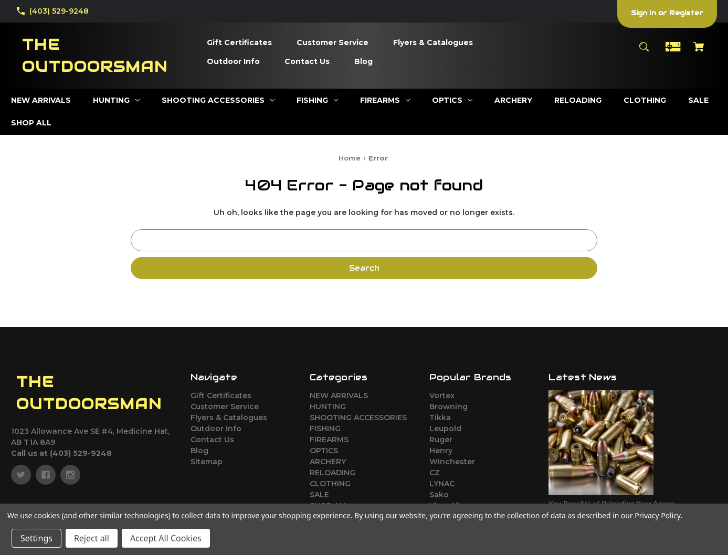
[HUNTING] (116, 100)
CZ (434, 472)
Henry (440, 450)
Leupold (445, 428)
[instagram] (70, 474)
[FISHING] (317, 100)
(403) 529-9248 (59, 11)
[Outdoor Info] (233, 61)
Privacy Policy (657, 515)
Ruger (440, 439)
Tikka (440, 417)
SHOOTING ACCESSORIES (358, 417)
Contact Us (212, 439)
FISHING (325, 428)
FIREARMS (329, 439)
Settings (36, 538)
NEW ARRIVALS (339, 395)
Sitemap (207, 461)
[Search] (644, 51)
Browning (448, 406)
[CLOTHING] (645, 100)
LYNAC (442, 483)
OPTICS (324, 450)
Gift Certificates (221, 395)
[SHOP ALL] (31, 123)
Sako (439, 494)
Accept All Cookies (166, 538)
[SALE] (698, 100)
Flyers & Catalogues (229, 417)
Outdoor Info (216, 428)
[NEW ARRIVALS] (41, 100)
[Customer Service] (332, 43)
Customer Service (225, 406)
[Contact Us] (307, 61)
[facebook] (45, 474)
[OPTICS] (452, 100)
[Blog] (363, 61)
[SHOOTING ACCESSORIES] (218, 100)
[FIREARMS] (385, 100)
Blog (199, 450)
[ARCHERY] (513, 100)
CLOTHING (330, 483)
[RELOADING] (578, 100)
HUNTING (328, 406)
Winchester (452, 461)
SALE (319, 494)
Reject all (91, 538)
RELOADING (332, 472)
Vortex (442, 395)
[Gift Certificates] (239, 43)
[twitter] (21, 474)
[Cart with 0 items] (699, 51)
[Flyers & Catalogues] (433, 43)
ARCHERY (328, 461)
